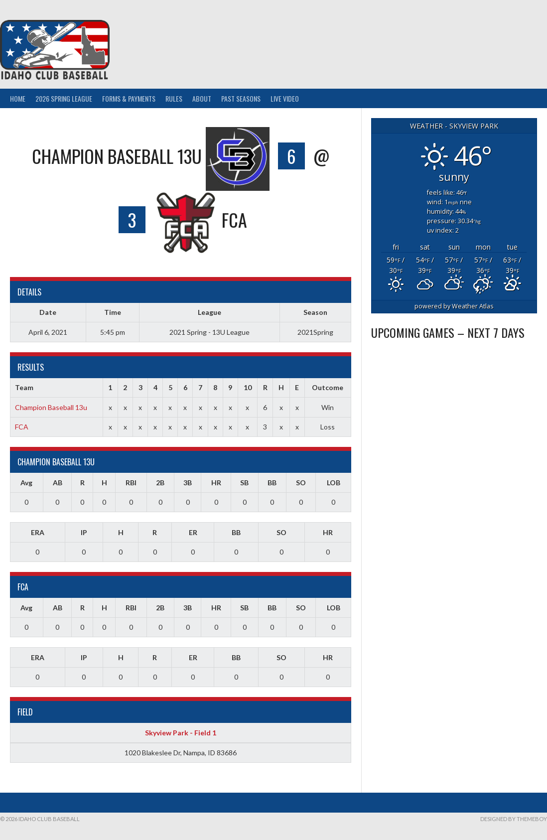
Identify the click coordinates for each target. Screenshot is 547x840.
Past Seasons (241, 98)
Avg (26, 482)
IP (84, 532)
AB (57, 482)
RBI (131, 482)
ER (193, 532)
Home (17, 98)
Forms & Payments (128, 98)
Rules (173, 98)
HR (216, 482)
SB (244, 482)
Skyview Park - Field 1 (180, 732)
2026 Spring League (63, 98)
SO (301, 482)
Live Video (285, 98)
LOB (333, 482)
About (201, 98)
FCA (21, 426)
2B (160, 482)
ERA (37, 532)
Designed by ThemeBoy (513, 819)
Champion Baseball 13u (51, 407)
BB (272, 482)
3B (187, 482)
